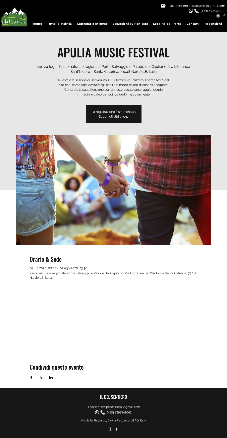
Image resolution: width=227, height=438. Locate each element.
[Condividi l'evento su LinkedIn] (51, 377)
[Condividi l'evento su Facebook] (31, 377)
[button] (62, 23)
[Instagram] (218, 16)
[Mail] (163, 6)
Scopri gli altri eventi (113, 116)
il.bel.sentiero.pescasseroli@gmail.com (197, 6)
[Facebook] (224, 16)
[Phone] (196, 11)
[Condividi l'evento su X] (41, 377)
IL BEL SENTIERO (113, 397)
